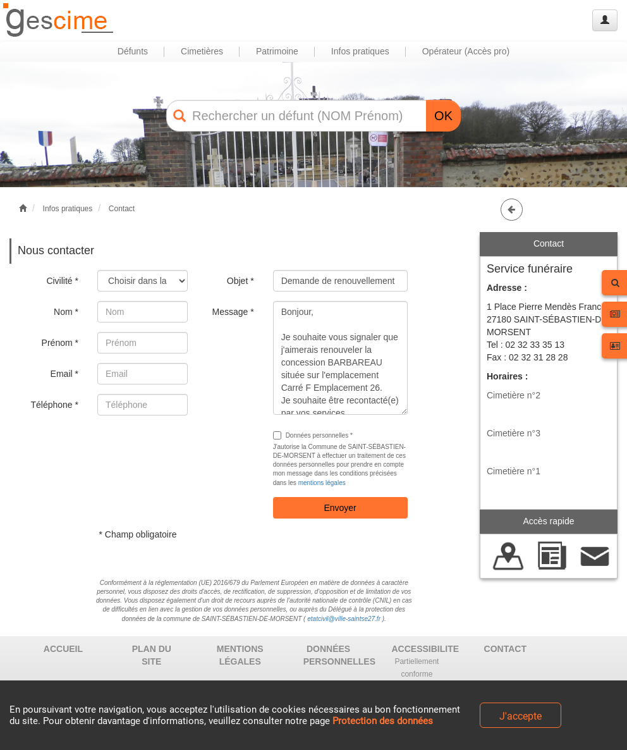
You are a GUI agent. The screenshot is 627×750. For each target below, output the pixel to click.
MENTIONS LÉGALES (240, 655)
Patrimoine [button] (277, 51)
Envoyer (340, 508)
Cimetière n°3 (513, 433)
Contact (122, 208)
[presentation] (193, 449)
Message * (232, 312)
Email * (64, 374)
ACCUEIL (63, 649)
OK (443, 116)
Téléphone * (54, 405)
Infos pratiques (68, 208)
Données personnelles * (313, 435)
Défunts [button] (133, 51)
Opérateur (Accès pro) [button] (466, 51)
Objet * (240, 281)
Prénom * (60, 343)
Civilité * (62, 281)
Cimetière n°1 (513, 471)
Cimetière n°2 (513, 395)
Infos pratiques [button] (360, 51)
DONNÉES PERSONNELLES (333, 655)
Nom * (66, 312)
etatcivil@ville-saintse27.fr (343, 618)
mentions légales (322, 482)
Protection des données (382, 721)
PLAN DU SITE (151, 655)
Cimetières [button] (202, 51)
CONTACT (505, 649)
